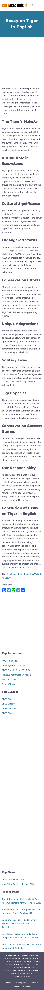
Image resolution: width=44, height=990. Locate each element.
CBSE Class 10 (9, 708)
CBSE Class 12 (9, 699)
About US (10, 983)
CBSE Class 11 (8, 704)
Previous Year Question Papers (16, 675)
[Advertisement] (22, 61)
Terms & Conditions (22, 987)
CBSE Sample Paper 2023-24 (16, 670)
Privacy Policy (21, 983)
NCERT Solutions (10, 661)
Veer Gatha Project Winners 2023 (18, 884)
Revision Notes (9, 679)
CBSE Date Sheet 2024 (13, 879)
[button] (33, 5)
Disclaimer (34, 983)
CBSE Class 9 (8, 713)
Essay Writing (8, 684)
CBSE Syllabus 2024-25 (13, 665)
